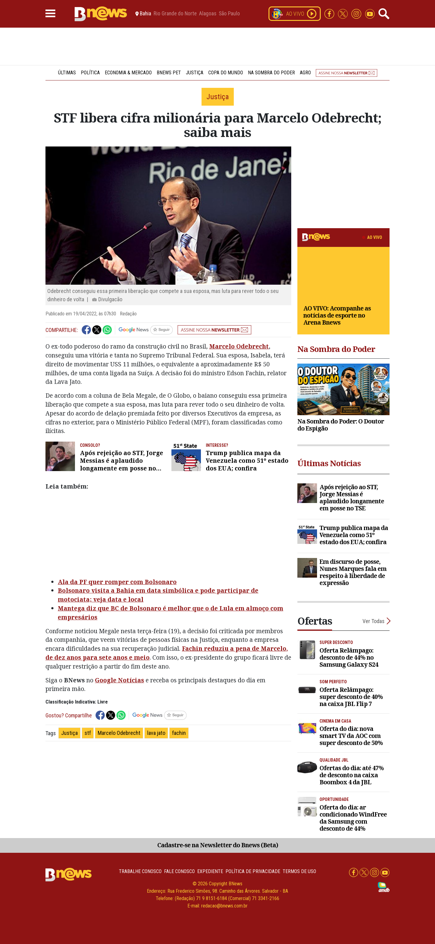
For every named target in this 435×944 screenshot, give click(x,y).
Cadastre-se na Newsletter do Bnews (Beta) (217, 845)
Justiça (194, 73)
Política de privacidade (252, 871)
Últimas (67, 73)
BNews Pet (169, 73)
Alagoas (207, 14)
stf (87, 733)
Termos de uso (299, 871)
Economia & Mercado (128, 73)
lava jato (156, 733)
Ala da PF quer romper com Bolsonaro (117, 582)
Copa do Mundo (225, 73)
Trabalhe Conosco (140, 871)
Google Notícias (119, 680)
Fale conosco (179, 871)
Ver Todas (373, 621)
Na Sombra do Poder (271, 73)
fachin (179, 733)
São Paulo (229, 14)
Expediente (210, 871)
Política (90, 73)
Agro (305, 73)
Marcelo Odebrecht (239, 346)
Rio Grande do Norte (175, 14)
